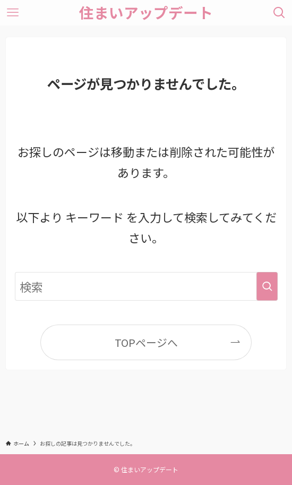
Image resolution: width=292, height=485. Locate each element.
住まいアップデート (146, 12)
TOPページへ (146, 342)
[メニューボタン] (12, 12)
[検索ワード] (146, 286)
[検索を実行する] (267, 286)
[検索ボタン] (279, 12)
